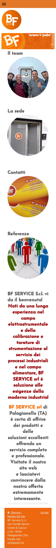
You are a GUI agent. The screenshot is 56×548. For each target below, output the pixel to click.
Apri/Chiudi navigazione (28, 4)
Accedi (44, 512)
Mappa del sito (16, 516)
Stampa (14, 512)
